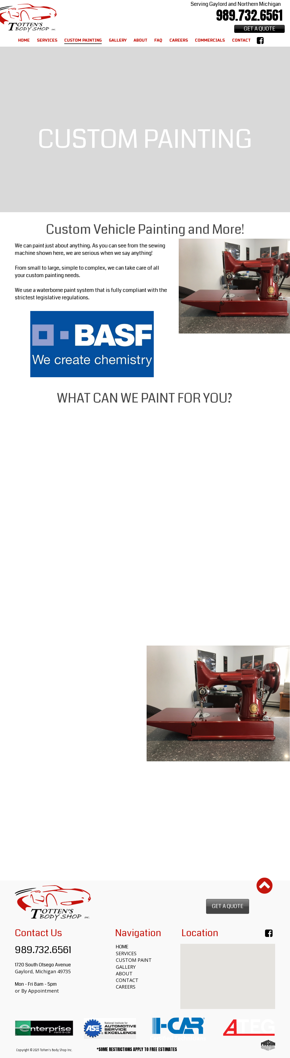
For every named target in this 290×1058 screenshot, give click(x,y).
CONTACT (127, 980)
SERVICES (126, 953)
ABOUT (124, 973)
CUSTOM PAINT (134, 960)
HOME (122, 946)
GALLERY (126, 967)
